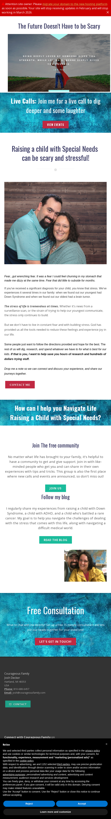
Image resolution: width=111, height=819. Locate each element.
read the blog (55, 540)
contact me (20, 384)
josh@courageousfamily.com (29, 692)
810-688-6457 (21, 689)
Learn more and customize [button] (55, 811)
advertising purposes (14, 774)
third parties (63, 764)
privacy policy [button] (92, 750)
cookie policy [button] (26, 760)
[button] (106, 744)
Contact (18, 704)
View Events (55, 125)
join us (55, 488)
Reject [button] (29, 803)
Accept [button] (82, 803)
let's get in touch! (55, 642)
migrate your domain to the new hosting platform (74, 4)
